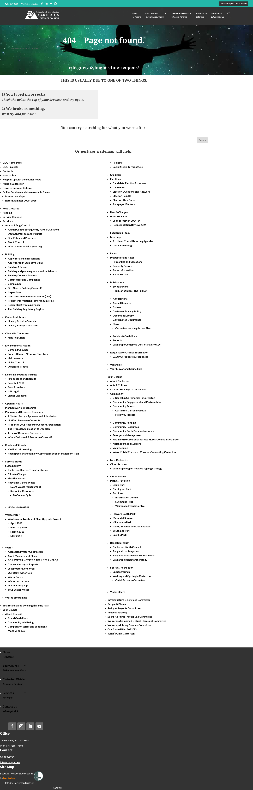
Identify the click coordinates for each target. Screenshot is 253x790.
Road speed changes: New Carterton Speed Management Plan (43, 453)
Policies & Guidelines (125, 336)
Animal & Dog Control (17, 225)
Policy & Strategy (117, 612)
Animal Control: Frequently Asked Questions (33, 229)
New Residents (118, 459)
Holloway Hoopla (125, 414)
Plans (116, 323)
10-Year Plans (120, 286)
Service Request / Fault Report (234, 4)
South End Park (121, 530)
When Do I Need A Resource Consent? (30, 437)
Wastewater (12, 514)
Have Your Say (118, 216)
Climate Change (17, 474)
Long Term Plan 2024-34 (126, 220)
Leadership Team (120, 232)
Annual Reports (122, 302)
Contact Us (217, 15)
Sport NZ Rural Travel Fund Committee (130, 616)
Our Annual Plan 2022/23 (122, 629)
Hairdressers (15, 358)
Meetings (115, 236)
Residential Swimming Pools (24, 304)
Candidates (119, 187)
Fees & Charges (119, 212)
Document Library (123, 315)
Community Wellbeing (21, 622)
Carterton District (180, 15)
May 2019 (16, 535)
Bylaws (117, 307)
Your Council (154, 15)
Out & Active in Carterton (130, 580)
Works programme (16, 597)
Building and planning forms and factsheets (32, 271)
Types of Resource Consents (24, 432)
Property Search (122, 265)
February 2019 (18, 527)
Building (9, 254)
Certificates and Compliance (24, 279)
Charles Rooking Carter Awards (128, 389)
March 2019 (17, 531)
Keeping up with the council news (22, 179)
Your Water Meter (18, 589)
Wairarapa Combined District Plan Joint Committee (137, 620)
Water (9, 547)
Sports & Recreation (121, 567)
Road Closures (11, 208)
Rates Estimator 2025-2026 (20, 200)
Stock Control (16, 242)
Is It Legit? (13, 391)
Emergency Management (127, 435)
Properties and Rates (122, 257)
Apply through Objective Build (25, 262)
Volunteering (120, 447)
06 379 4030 (7, 757)
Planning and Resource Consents (24, 411)
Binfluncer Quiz (22, 495)
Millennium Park (122, 522)
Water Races (15, 576)
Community (117, 393)
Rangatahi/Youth (119, 542)
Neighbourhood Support (127, 443)
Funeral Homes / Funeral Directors (28, 353)
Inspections (14, 292)
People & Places (117, 603)
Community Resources (126, 426)
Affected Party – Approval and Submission (32, 416)
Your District (115, 376)
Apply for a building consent (24, 258)
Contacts (8, 171)
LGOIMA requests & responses (130, 356)
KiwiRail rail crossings (20, 449)
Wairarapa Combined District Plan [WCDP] (137, 344)
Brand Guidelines (18, 618)
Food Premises (16, 387)
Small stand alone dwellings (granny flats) (26, 605)
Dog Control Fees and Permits (25, 233)
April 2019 (16, 523)
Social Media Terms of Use (128, 166)
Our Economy (118, 476)
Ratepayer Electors (124, 204)
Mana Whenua (16, 630)
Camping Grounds (18, 349)
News (136, 15)
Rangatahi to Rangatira (126, 551)
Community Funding (124, 422)
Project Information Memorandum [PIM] (31, 300)
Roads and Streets (15, 445)
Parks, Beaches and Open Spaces (132, 526)
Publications (117, 282)
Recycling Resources (22, 490)
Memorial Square (123, 517)
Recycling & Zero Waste (21, 482)
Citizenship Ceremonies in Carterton (134, 397)
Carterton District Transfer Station (28, 469)
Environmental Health (17, 345)
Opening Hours (14, 403)
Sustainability (13, 465)
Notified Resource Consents (24, 420)
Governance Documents (127, 319)
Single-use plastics (18, 506)
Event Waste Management (25, 486)
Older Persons (118, 464)
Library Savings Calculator (23, 325)
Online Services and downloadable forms (26, 192)
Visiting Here (117, 591)
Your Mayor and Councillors (126, 368)
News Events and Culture (17, 187)
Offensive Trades (18, 366)
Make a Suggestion (13, 183)
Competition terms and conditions (27, 626)
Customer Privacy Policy (127, 311)
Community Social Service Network (133, 430)
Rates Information (123, 270)
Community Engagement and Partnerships (137, 402)
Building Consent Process (22, 275)
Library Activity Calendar (22, 321)
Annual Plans (120, 298)
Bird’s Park (119, 484)
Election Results (122, 195)
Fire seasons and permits (22, 378)
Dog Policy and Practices (22, 237)
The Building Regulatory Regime (26, 309)
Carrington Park (122, 488)
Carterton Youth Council (127, 546)
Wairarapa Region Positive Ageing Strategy (137, 468)
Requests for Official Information (129, 352)
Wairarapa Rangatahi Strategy (130, 559)
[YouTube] (51, 3)
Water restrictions (18, 581)
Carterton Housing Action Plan (133, 328)
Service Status (13, 461)
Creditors (115, 174)
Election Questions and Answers (131, 191)
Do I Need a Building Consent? (25, 287)
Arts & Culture (118, 385)
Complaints (14, 283)
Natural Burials (16, 337)
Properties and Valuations (127, 261)
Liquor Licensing (17, 395)
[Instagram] (55, 3)
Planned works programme (20, 407)
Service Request (12, 216)
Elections (115, 178)
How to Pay (9, 175)
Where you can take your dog (25, 246)
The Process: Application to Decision (29, 428)
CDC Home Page (12, 162)
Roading (7, 212)
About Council (13, 613)
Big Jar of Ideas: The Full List (131, 290)
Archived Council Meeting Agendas (133, 241)
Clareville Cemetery (17, 333)
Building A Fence (17, 266)
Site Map (7, 767)
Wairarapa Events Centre (130, 505)
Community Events (124, 406)
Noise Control (16, 362)
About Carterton (119, 380)
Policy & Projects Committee (124, 608)
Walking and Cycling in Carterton (132, 575)
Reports (117, 340)
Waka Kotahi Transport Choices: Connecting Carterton (144, 452)
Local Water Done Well (21, 568)
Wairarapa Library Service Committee (129, 625)
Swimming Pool (124, 501)
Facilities (118, 493)
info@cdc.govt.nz (10, 762)
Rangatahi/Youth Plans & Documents (134, 555)
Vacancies (116, 364)
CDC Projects (10, 166)
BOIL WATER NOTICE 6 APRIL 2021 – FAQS (33, 560)
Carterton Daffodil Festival (130, 410)
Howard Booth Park (124, 513)
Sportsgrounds (121, 571)
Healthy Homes (17, 478)
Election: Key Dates (124, 200)
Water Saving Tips (18, 585)
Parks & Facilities (120, 480)
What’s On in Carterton (121, 633)
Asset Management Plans (22, 555)
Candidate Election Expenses (129, 183)
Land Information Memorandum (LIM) (29, 296)
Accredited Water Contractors (25, 551)
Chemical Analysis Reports (23, 564)
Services (200, 15)
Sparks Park (120, 534)
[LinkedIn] (46, 3)
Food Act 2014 (16, 382)
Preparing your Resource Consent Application (34, 424)
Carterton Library (15, 316)
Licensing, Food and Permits (21, 374)
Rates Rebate (120, 274)
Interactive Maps (15, 196)
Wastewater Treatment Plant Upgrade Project (34, 518)
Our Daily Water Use (20, 572)
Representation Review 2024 (129, 224)
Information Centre (126, 497)
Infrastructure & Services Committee (129, 599)
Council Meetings (123, 245)
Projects (117, 162)
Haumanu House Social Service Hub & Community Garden (146, 439)
